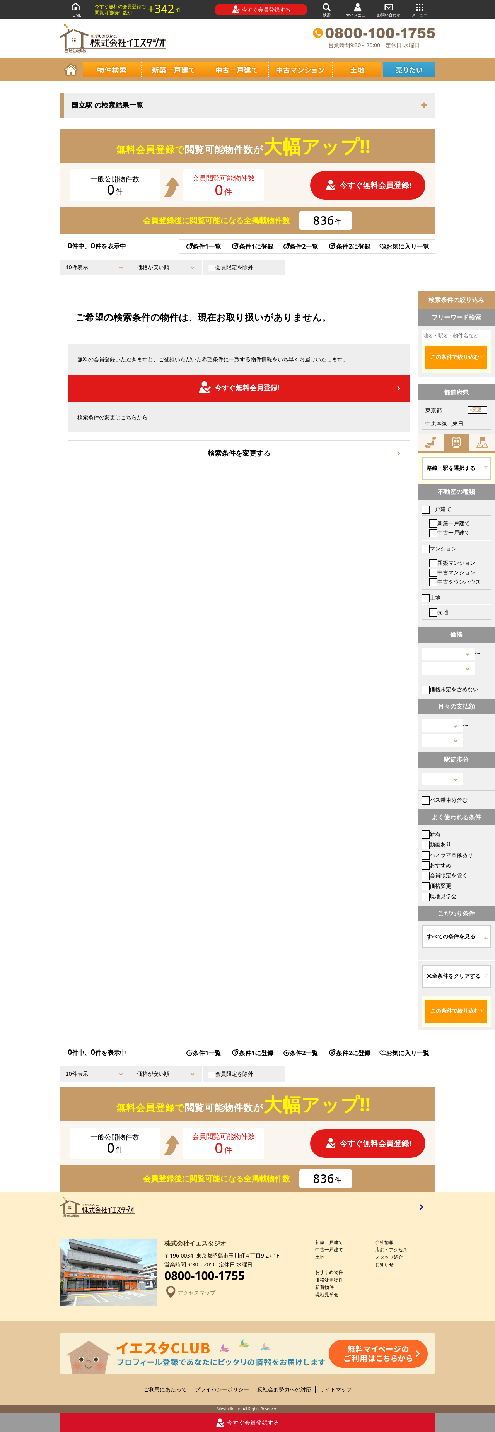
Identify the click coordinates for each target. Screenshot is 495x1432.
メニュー (419, 9)
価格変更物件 (329, 1279)
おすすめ (436, 865)
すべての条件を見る (451, 936)
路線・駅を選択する (451, 468)
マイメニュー (357, 10)
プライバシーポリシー (222, 1389)
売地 (438, 611)
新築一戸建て (449, 523)
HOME (75, 9)
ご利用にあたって (165, 1389)
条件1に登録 (252, 246)
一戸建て (436, 509)
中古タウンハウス (455, 581)
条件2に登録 (349, 246)
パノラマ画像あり (447, 854)
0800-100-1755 (204, 1276)
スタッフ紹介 (389, 1257)
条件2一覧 (300, 246)
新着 (431, 833)
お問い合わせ (388, 9)
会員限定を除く (445, 875)
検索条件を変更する (239, 453)
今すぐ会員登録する (261, 9)
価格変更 (436, 885)
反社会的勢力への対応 (284, 1389)
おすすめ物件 (329, 1272)
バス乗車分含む (445, 799)
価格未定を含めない (450, 689)
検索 (326, 9)
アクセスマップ (189, 1293)
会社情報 (384, 1242)
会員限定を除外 (230, 267)
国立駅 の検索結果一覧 (107, 105)
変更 (476, 409)
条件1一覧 (203, 246)
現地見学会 (439, 896)
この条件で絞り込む (454, 357)
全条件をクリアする (454, 976)
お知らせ (384, 1264)
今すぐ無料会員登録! (368, 185)
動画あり (436, 844)
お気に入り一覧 (404, 246)
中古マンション (452, 572)
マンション (439, 548)
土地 (431, 597)
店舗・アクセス (391, 1249)
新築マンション (452, 562)
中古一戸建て (449, 532)
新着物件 (324, 1287)
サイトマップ (335, 1389)
